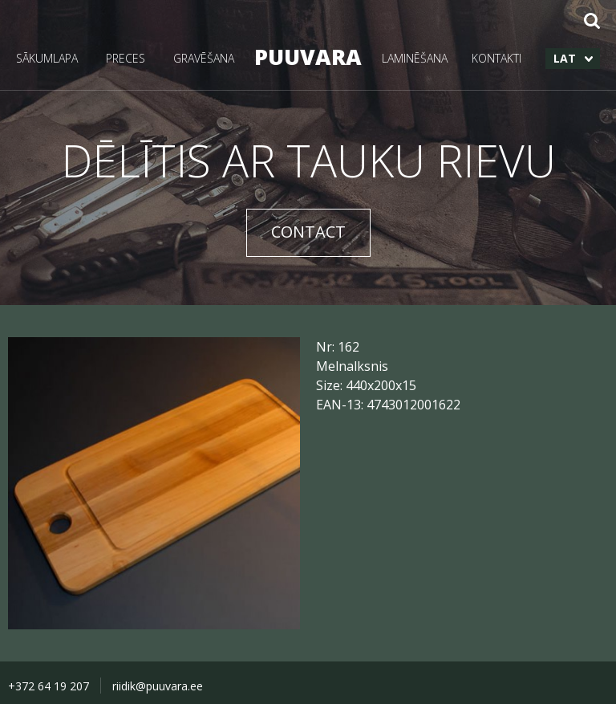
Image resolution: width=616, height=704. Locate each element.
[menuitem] (572, 58)
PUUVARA (308, 56)
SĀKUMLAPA (47, 58)
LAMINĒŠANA (415, 58)
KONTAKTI (496, 58)
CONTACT (308, 231)
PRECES (125, 58)
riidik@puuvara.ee (157, 686)
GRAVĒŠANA (203, 58)
